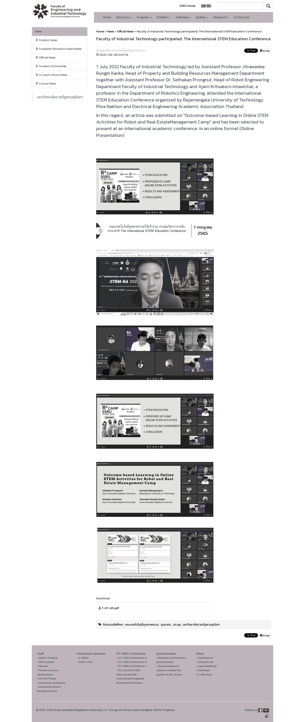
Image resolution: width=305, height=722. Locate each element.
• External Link (205, 662)
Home (107, 17)
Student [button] (163, 17)
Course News (45, 83)
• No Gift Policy (46, 678)
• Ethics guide (45, 662)
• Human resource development (47, 672)
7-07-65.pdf (110, 608)
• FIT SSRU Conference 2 (131, 662)
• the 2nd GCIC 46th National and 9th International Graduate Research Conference (130, 676)
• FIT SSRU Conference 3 (131, 658)
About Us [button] (124, 17)
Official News (45, 57)
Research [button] (221, 17)
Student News (46, 40)
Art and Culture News (51, 75)
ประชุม (177, 624)
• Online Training (47, 658)
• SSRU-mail (84, 662)
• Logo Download (206, 666)
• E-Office (83, 658)
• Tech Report (204, 658)
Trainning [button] (183, 17)
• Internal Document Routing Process (49, 689)
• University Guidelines (51, 683)
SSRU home (187, 6)
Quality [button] (202, 17)
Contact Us (241, 17)
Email (265, 51)
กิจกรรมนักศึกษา (113, 624)
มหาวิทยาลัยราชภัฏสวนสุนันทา (60, 97)
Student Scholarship (50, 66)
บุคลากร (166, 624)
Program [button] (144, 17)
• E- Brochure (204, 674)
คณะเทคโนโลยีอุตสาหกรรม (142, 624)
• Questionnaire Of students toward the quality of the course (169, 670)
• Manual (42, 666)
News (38, 31)
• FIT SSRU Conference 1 (131, 666)
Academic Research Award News (58, 49)
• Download (203, 670)
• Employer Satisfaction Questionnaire (171, 660)
